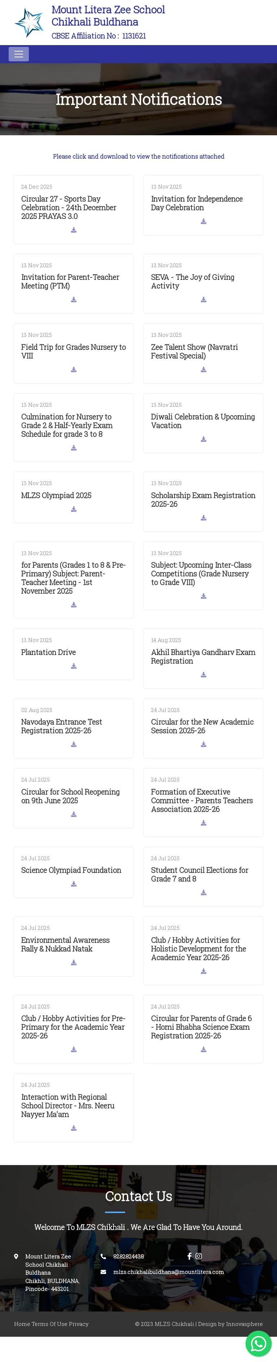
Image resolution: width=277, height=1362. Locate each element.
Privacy (79, 1324)
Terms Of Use (49, 1324)
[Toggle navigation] (19, 54)
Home (22, 1324)
